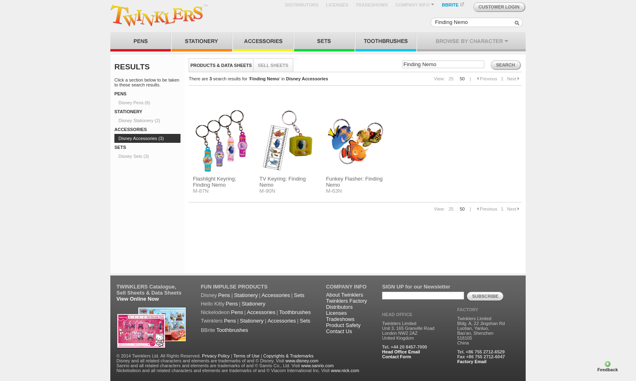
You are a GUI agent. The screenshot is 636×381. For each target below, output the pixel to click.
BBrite (208, 330)
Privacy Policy (216, 355)
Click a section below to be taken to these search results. (146, 82)
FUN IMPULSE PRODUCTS (234, 287)
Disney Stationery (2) (139, 120)
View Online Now (137, 299)
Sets (299, 295)
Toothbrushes (295, 312)
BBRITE (453, 4)
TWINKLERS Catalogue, (146, 287)
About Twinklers (344, 295)
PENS (120, 93)
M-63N (334, 191)
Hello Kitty (213, 304)
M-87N (200, 191)
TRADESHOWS (372, 4)
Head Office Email (401, 351)
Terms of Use (246, 355)
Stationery (246, 295)
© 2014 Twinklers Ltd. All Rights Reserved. (158, 355)
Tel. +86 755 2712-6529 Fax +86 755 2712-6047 (481, 354)
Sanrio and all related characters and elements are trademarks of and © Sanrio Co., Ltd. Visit (208, 365)
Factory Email (471, 361)
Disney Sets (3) (133, 156)
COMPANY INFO (415, 4)
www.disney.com (302, 360)
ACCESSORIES (130, 129)
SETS (120, 147)
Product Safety (343, 325)
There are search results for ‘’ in (258, 78)
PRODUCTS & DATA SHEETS (221, 65)
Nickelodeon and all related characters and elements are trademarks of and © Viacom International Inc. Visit (223, 370)
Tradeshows (340, 319)
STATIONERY (128, 111)
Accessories (276, 295)
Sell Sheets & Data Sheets (148, 293)
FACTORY (467, 309)
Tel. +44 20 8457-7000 (404, 346)
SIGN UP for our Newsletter (416, 287)
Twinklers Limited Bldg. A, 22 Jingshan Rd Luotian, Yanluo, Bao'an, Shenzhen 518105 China (481, 330)
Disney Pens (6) (134, 102)
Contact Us (339, 331)
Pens (224, 295)
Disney (209, 295)
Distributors (339, 307)
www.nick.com (345, 370)
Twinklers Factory (346, 301)
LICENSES (337, 4)
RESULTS (132, 66)
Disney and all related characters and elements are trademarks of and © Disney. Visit (200, 360)
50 (462, 78)
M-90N (267, 191)
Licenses (336, 313)
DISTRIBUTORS (301, 4)
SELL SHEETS (273, 65)
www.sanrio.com (317, 365)
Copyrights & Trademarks (288, 355)
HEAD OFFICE (397, 314)
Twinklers (212, 321)
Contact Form (396, 356)
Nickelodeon (215, 312)
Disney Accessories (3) (141, 138)
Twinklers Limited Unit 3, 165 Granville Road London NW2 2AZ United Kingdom (408, 330)
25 (451, 78)
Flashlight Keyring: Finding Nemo (214, 182)
